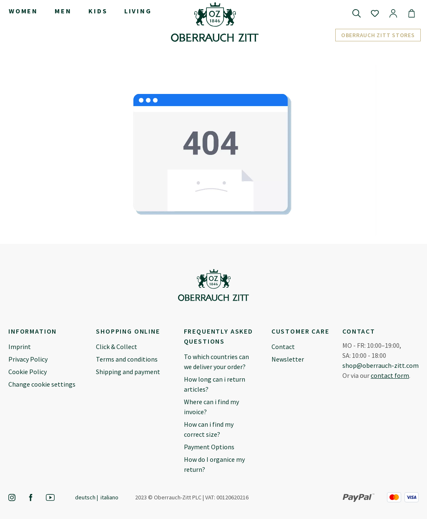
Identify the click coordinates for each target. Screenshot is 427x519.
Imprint (19, 346)
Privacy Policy (28, 359)
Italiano (109, 497)
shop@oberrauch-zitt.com (380, 365)
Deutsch (85, 497)
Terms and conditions (127, 359)
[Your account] (393, 13)
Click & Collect (116, 346)
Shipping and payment (128, 371)
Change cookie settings (41, 384)
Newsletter (287, 359)
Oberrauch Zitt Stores (378, 35)
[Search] (356, 13)
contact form (390, 375)
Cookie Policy (27, 371)
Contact (283, 346)
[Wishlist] (375, 13)
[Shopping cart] (411, 13)
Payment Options (209, 447)
